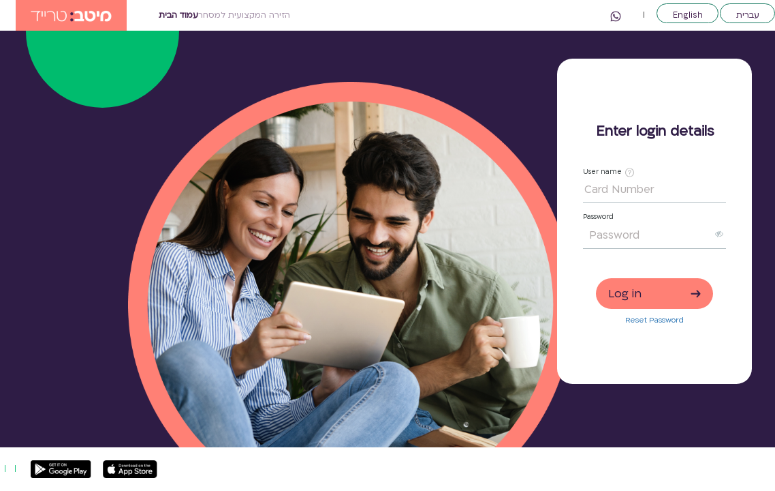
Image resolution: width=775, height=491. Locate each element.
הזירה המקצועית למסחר (244, 15)
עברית (747, 14)
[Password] (647, 235)
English (688, 14)
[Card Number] (654, 190)
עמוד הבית (178, 15)
